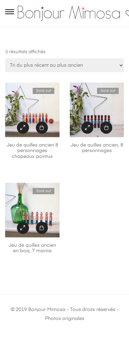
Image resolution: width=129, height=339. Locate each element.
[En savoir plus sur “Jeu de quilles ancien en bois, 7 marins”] (42, 228)
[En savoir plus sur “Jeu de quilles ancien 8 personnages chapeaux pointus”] (42, 128)
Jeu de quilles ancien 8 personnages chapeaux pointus (32, 151)
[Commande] (64, 65)
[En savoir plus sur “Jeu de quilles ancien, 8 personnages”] (106, 128)
